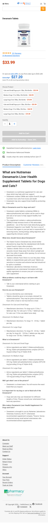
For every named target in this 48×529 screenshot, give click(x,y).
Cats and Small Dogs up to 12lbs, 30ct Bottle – (21, 90)
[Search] (43, 9)
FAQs (4, 470)
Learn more (37, 148)
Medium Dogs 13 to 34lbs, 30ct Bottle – (18, 95)
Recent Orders (7, 482)
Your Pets (5, 480)
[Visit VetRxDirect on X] (30, 507)
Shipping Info (7, 467)
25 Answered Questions (11, 56)
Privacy (5, 464)
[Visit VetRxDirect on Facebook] (37, 504)
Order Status (6, 459)
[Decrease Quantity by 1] (5, 124)
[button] (24, 35)
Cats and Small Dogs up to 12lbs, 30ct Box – (20, 104)
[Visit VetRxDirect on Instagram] (22, 507)
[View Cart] (45, 4)
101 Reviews (16, 53)
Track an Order (7, 485)
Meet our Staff (7, 446)
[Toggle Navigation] (5, 4)
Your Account (7, 477)
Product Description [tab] (11, 165)
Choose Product (7, 87)
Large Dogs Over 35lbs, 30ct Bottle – (18, 100)
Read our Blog (7, 449)
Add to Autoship (24, 139)
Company (5, 443)
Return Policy (7, 462)
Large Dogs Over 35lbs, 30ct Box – (17, 114)
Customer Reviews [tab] (33, 165)
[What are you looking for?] (21, 9)
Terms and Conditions (33, 513)
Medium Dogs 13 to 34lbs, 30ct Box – (18, 109)
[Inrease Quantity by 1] (14, 124)
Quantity (5, 120)
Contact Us (6, 452)
